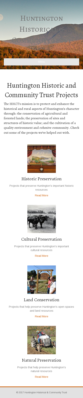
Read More (41, 195)
